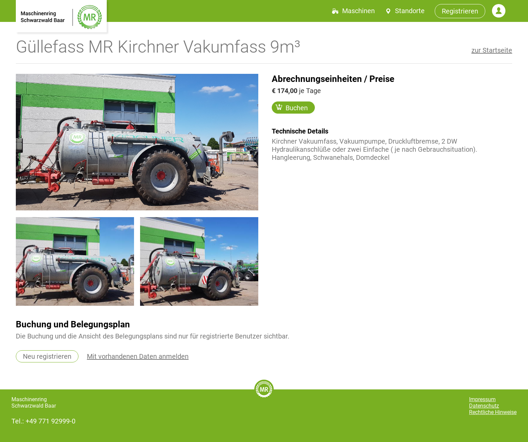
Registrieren (460, 11)
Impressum (482, 399)
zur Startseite (491, 50)
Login (498, 11)
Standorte (410, 11)
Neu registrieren (47, 356)
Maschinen (358, 11)
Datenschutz (484, 406)
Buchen (291, 108)
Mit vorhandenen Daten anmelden (138, 356)
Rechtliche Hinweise (493, 412)
